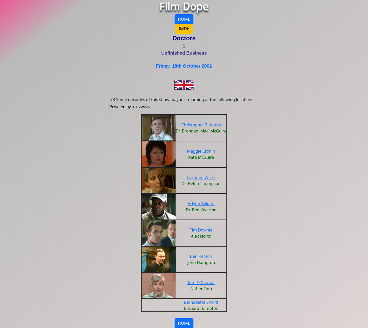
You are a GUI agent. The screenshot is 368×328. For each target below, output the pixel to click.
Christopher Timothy (201, 125)
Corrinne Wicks (201, 177)
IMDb (184, 29)
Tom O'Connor (201, 282)
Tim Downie (201, 230)
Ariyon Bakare (201, 203)
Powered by (129, 107)
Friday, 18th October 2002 (184, 66)
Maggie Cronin (201, 151)
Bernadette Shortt (201, 302)
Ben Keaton (201, 256)
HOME (184, 19)
